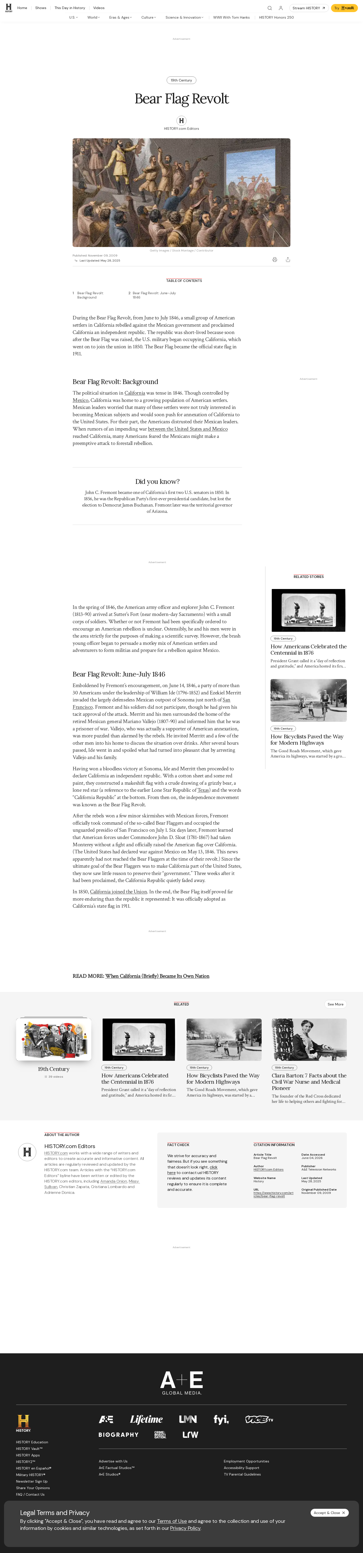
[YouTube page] (43, 1465)
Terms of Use (172, 1521)
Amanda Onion (113, 1138)
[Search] (269, 8)
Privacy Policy (185, 1528)
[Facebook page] (19, 1465)
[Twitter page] (31, 1465)
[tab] (74, 17)
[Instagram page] (55, 1465)
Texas (203, 747)
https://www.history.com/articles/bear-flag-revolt (273, 1152)
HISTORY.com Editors (269, 1126)
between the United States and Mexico (188, 429)
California (135, 393)
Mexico (80, 400)
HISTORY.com (56, 1110)
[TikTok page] (68, 1465)
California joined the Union (118, 907)
